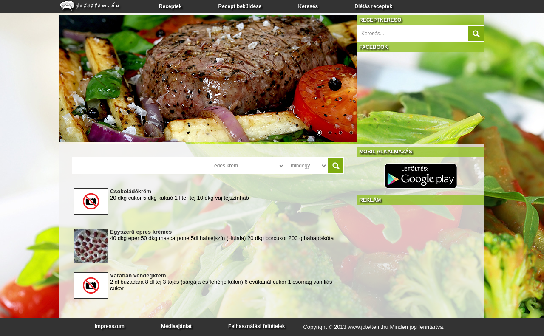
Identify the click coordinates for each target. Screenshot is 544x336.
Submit (476, 33)
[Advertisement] (420, 258)
